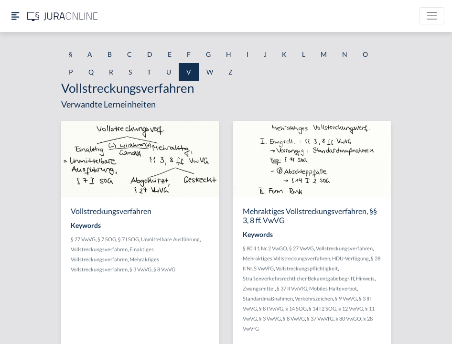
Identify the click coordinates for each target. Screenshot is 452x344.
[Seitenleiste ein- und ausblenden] (15, 16)
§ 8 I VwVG (271, 308)
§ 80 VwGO (348, 318)
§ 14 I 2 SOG (322, 308)
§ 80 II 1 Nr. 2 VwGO (265, 248)
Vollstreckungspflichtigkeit (307, 268)
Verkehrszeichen (314, 298)
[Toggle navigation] (432, 15)
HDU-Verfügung (350, 258)
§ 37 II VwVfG (292, 288)
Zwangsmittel (259, 288)
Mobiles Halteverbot (333, 288)
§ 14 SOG (296, 308)
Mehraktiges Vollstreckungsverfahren (286, 258)
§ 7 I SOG (128, 239)
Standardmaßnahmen (268, 298)
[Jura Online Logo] (62, 16)
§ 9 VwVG (346, 298)
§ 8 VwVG (164, 269)
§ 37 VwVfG (320, 318)
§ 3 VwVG (140, 269)
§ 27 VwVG (83, 239)
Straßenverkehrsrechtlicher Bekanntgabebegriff (298, 278)
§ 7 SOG (106, 239)
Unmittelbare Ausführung (170, 239)
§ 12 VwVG (350, 308)
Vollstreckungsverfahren (99, 249)
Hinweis (365, 278)
